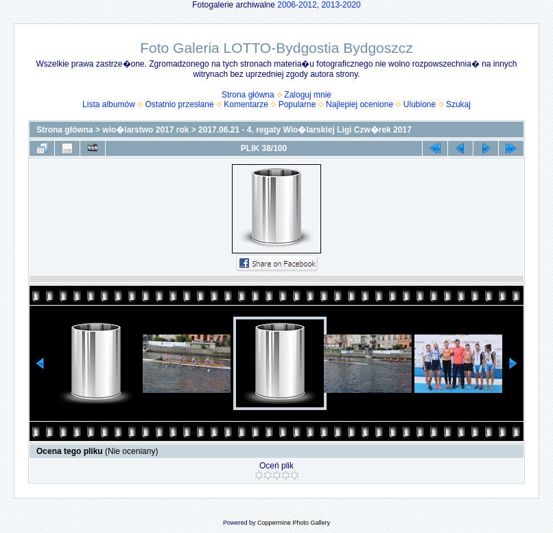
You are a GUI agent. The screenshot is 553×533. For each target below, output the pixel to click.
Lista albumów (108, 104)
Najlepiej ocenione (359, 104)
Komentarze (246, 104)
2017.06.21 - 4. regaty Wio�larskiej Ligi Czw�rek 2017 (305, 130)
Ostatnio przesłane (179, 104)
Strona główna (248, 95)
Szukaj (458, 104)
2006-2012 (296, 5)
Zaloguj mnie (307, 95)
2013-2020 (340, 5)
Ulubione (419, 104)
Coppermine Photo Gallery (293, 522)
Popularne (297, 104)
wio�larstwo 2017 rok (145, 130)
